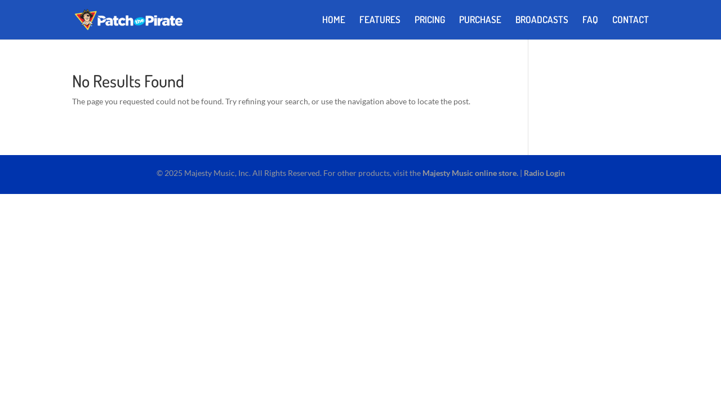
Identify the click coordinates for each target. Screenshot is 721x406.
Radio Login (544, 173)
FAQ (590, 20)
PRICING (430, 20)
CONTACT (630, 20)
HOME (333, 20)
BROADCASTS (541, 20)
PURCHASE (480, 20)
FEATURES (379, 20)
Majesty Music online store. (470, 173)
